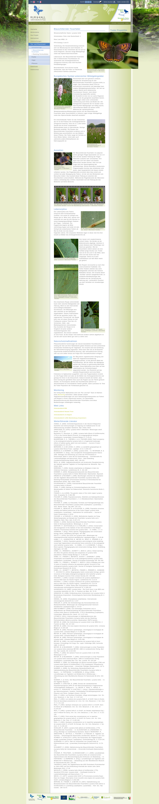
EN (32, 2)
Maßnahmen (33, 38)
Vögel (32, 60)
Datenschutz (33, 69)
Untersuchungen (34, 41)
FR (38, 2)
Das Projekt (33, 35)
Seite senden (121, 2)
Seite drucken (108, 2)
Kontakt (114, 23)
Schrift (82, 2)
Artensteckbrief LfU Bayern (63, 415)
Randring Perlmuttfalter (38, 54)
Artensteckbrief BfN (60, 408)
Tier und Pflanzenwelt (51, 23)
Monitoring (61, 394)
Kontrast (96, 2)
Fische (32, 57)
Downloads (33, 66)
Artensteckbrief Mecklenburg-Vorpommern (70, 418)
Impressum (120, 23)
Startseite (32, 29)
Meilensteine (33, 32)
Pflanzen (33, 63)
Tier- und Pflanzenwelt (37, 44)
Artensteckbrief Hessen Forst (63, 411)
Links (127, 23)
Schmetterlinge (64, 23)
